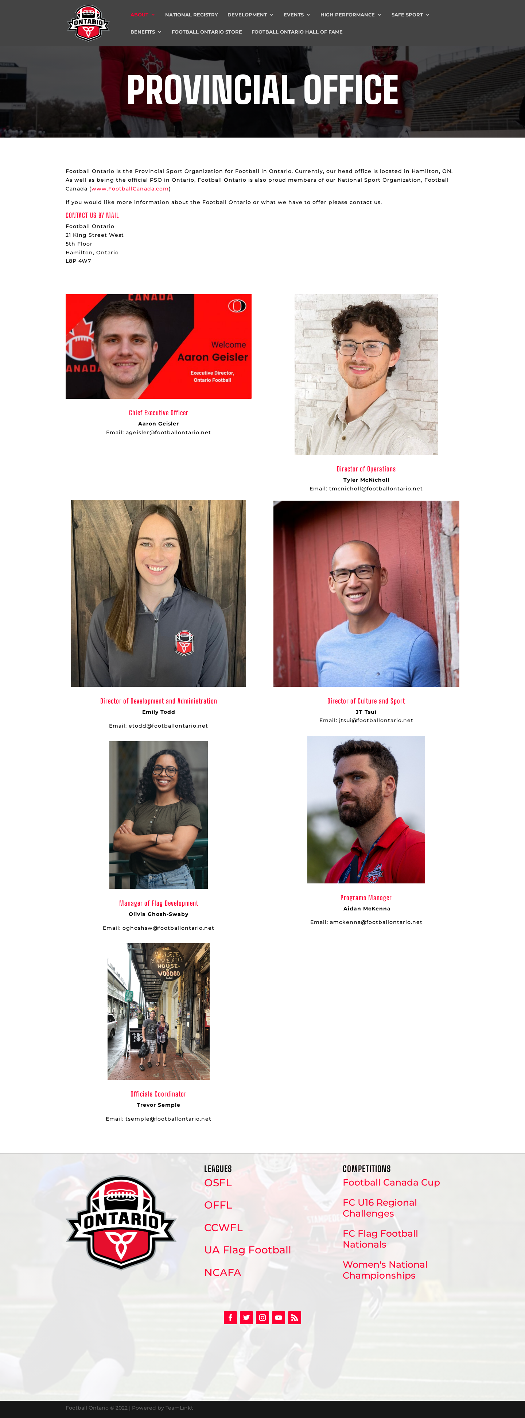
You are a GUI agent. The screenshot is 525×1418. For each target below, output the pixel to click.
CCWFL (223, 1227)
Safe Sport (407, 15)
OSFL (218, 1182)
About (139, 15)
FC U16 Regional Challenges (380, 1208)
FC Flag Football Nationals (380, 1239)
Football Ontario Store (207, 32)
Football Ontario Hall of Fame (297, 32)
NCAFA (222, 1272)
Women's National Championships (385, 1270)
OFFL (218, 1205)
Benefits (143, 32)
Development (247, 15)
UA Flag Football (247, 1250)
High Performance (347, 15)
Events (294, 15)
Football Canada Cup (391, 1182)
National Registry (191, 15)
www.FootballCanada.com (130, 188)
